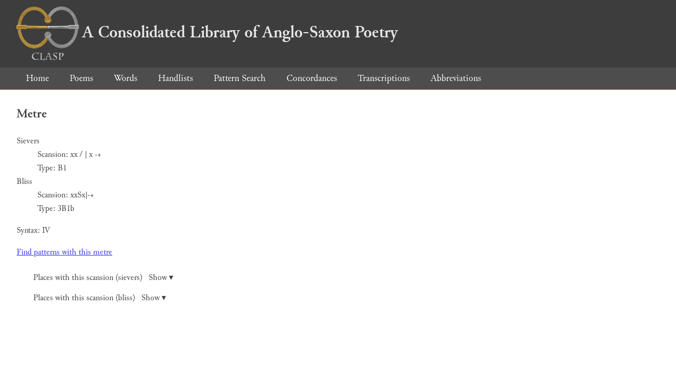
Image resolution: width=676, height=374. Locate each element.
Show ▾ (161, 278)
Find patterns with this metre (64, 252)
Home (37, 78)
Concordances (312, 78)
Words (125, 78)
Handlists (175, 78)
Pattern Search (240, 78)
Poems (81, 78)
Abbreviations (456, 78)
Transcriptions (384, 78)
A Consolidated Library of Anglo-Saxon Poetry (207, 32)
